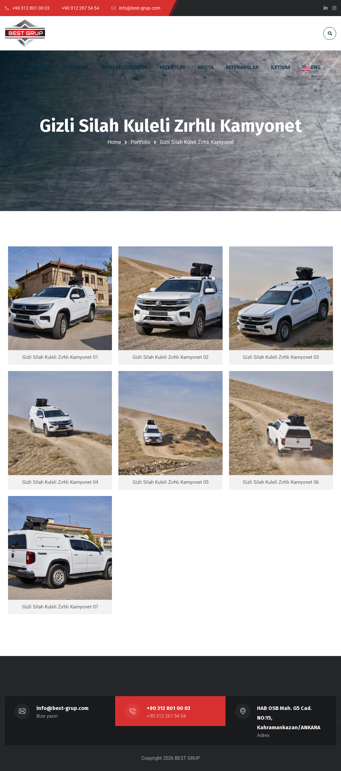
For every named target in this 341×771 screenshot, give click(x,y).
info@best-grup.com (62, 708)
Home (114, 142)
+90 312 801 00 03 (168, 708)
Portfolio (140, 142)
